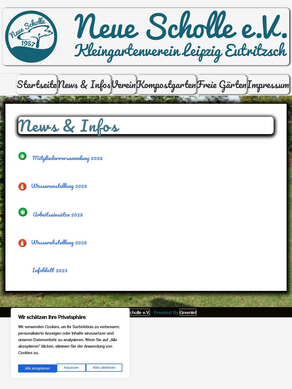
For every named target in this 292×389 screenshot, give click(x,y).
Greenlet (188, 323)
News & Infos (103, 89)
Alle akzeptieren (103, 367)
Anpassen (31, 367)
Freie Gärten (261, 89)
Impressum (265, 119)
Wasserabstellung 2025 (59, 252)
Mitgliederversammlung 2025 (67, 168)
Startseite (50, 89)
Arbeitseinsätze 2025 (58, 225)
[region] (70, 344)
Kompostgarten (199, 89)
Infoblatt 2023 (49, 280)
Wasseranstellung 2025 (59, 196)
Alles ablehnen (64, 367)
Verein (149, 89)
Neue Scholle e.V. (132, 323)
